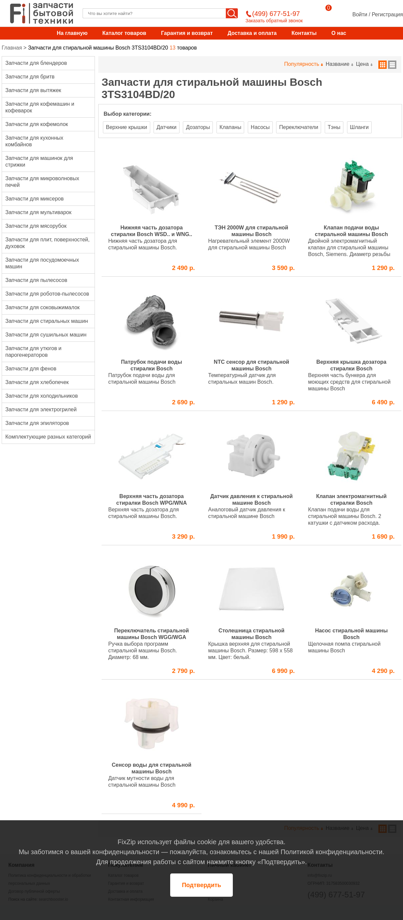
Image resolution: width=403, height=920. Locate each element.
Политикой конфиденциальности (331, 851)
